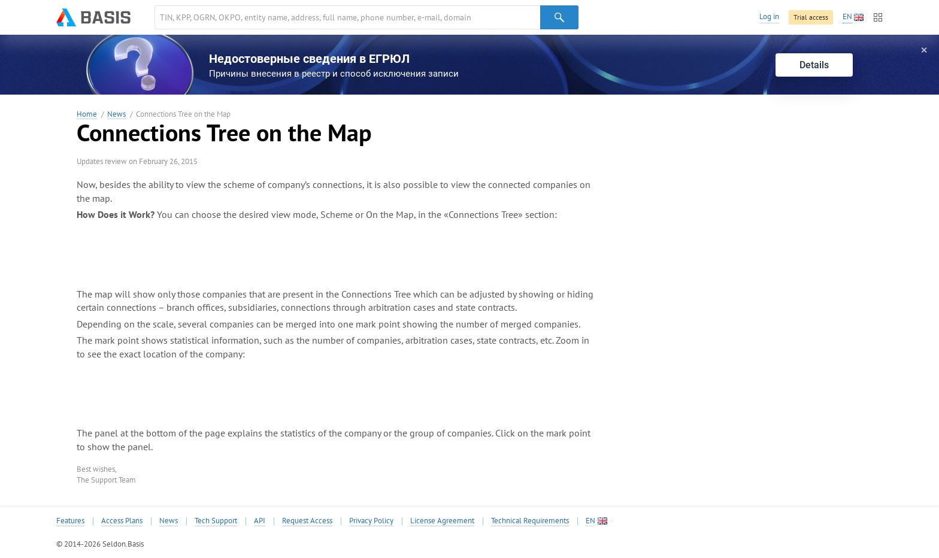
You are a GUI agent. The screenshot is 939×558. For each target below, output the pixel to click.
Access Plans (122, 521)
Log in (769, 16)
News (116, 114)
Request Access (307, 521)
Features (70, 521)
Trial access (810, 17)
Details (814, 65)
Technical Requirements (530, 521)
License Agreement (442, 521)
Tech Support (216, 521)
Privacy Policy (371, 521)
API (259, 521)
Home (87, 114)
